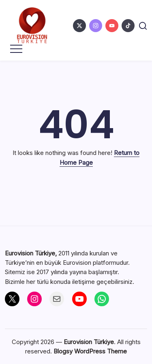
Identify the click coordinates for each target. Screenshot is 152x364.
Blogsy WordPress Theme (90, 351)
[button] (143, 26)
